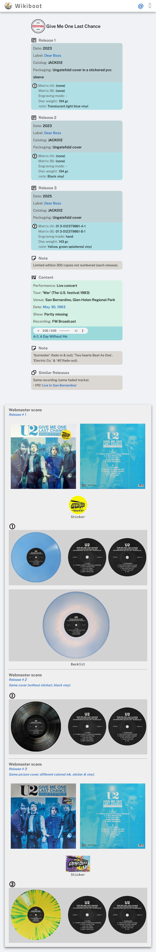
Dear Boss (52, 55)
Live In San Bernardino (59, 385)
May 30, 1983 (54, 307)
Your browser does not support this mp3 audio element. (60, 331)
